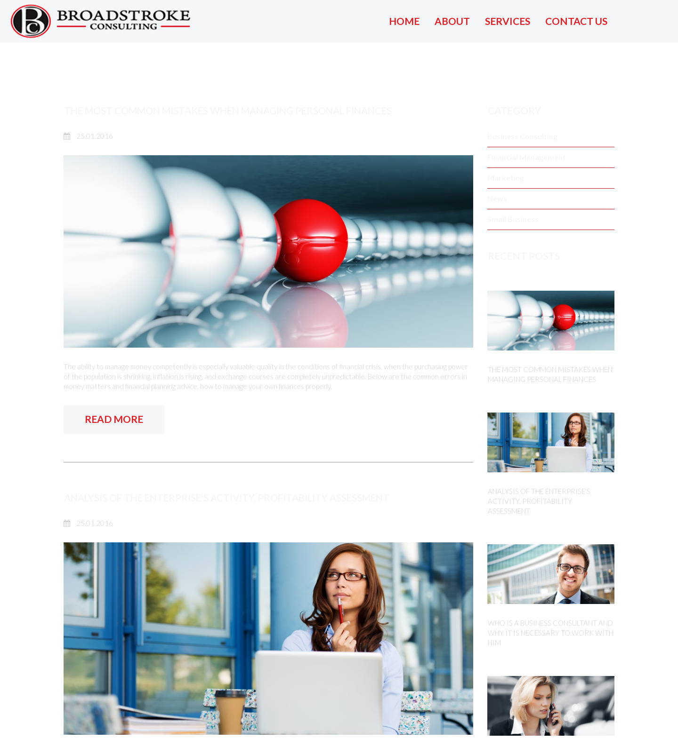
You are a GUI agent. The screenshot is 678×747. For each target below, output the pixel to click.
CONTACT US (576, 21)
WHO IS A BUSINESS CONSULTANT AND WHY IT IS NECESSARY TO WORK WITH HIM (550, 633)
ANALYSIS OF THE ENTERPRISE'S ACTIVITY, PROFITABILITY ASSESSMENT (235, 497)
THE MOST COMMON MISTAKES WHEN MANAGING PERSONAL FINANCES (239, 110)
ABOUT (452, 21)
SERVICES (507, 21)
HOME (404, 21)
